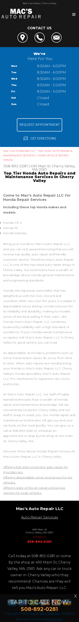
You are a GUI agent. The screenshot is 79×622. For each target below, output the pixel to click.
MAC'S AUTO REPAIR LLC (19, 150)
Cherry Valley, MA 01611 (53, 168)
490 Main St (41, 166)
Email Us (39, 537)
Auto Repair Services (39, 517)
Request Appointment (39, 125)
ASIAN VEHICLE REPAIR (53, 155)
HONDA (8, 159)
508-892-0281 (16, 166)
